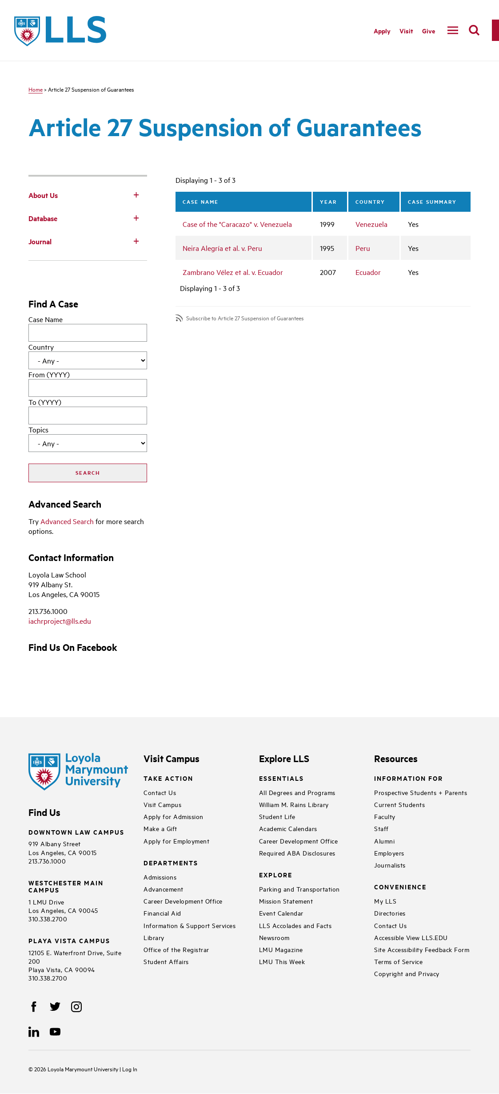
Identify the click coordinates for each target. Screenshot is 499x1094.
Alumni (384, 840)
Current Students (399, 804)
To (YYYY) (44, 402)
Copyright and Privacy (406, 973)
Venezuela (371, 224)
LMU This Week (282, 961)
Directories (390, 912)
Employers (389, 852)
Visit (406, 30)
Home (35, 89)
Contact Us (160, 792)
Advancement (164, 888)
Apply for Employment (176, 840)
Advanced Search (67, 521)
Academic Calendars (288, 828)
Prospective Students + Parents (420, 792)
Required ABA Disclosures (297, 852)
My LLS (385, 900)
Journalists (390, 864)
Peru (362, 248)
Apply (382, 30)
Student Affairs (166, 961)
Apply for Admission (174, 816)
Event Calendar (281, 912)
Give (428, 30)
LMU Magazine (281, 949)
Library (154, 937)
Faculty (384, 816)
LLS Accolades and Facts (295, 925)
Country (41, 346)
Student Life (277, 816)
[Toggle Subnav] (136, 194)
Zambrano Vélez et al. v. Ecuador (233, 272)
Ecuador (368, 272)
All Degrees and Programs (297, 792)
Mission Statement (286, 900)
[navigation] (452, 30)
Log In (129, 1069)
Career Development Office (183, 900)
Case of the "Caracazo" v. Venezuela (237, 224)
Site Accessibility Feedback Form (421, 949)
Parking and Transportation (299, 888)
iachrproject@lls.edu (59, 621)
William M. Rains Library (294, 804)
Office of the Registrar (176, 949)
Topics (38, 429)
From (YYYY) (49, 374)
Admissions (160, 876)
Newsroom (274, 937)
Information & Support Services (190, 925)
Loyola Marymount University (77, 1069)
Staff (381, 828)
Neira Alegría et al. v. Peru (222, 248)
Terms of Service (398, 961)
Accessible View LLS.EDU (411, 937)
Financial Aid (162, 912)
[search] (474, 30)
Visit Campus (162, 804)
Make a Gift (160, 828)
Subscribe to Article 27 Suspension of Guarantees (245, 318)
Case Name (45, 319)
